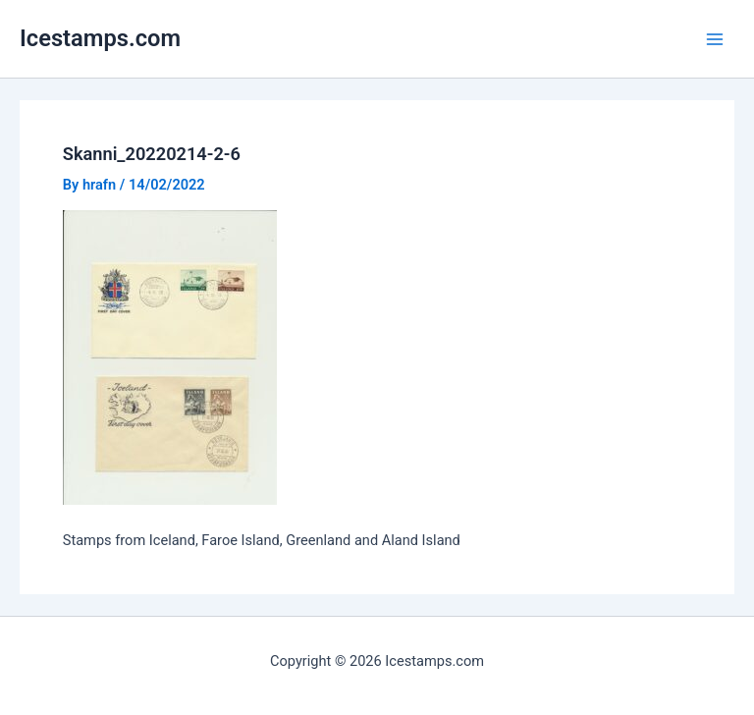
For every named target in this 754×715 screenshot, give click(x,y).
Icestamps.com (100, 38)
